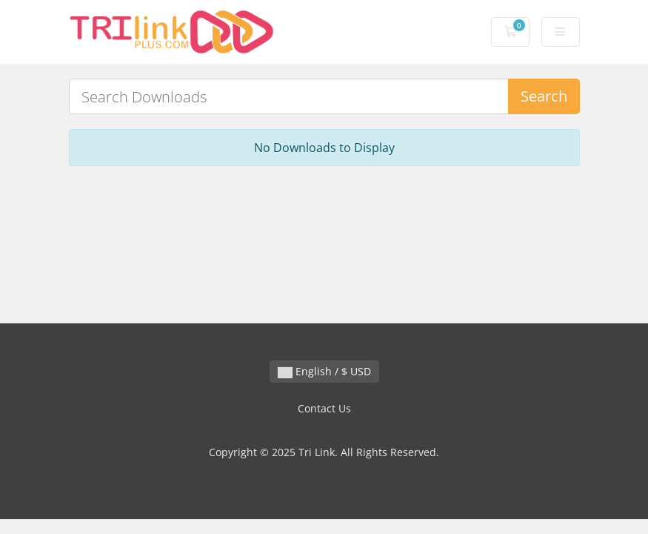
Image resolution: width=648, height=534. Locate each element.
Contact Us (324, 408)
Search (544, 96)
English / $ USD (324, 371)
